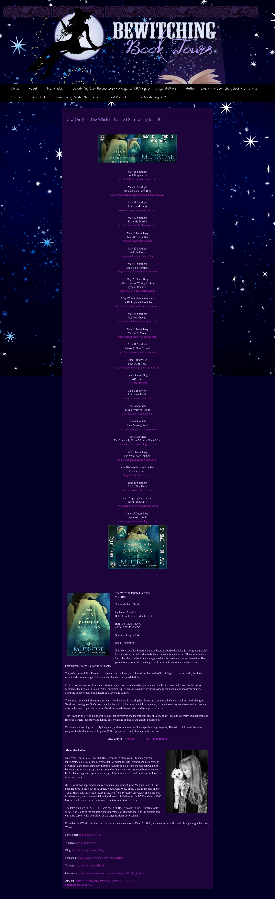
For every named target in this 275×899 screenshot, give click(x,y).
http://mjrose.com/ (85, 842)
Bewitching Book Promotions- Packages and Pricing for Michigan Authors (125, 88)
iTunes (146, 739)
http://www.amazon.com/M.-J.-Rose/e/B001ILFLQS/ (105, 880)
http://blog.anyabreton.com (137, 240)
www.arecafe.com (138, 382)
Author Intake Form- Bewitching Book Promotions (221, 88)
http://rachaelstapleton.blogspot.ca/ (137, 459)
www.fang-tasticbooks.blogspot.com (137, 521)
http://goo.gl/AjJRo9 (90, 834)
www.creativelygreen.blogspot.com (137, 444)
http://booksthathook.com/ (137, 490)
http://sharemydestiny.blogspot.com (137, 225)
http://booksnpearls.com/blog (137, 256)
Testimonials (118, 97)
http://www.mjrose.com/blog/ (88, 850)
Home (15, 88)
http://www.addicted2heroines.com (137, 271)
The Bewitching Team (152, 97)
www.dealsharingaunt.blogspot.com (137, 429)
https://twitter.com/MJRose (89, 865)
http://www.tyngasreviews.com (137, 290)
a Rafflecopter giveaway (78, 884)
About (33, 88)
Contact (16, 97)
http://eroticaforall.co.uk (137, 475)
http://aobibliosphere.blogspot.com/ (137, 179)
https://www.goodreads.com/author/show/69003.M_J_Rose (111, 873)
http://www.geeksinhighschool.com (137, 352)
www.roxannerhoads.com (138, 398)
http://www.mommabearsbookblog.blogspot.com (137, 194)
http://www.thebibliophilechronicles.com (137, 306)
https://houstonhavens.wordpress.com (137, 321)
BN (138, 739)
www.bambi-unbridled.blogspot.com (137, 505)
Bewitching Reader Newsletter (78, 97)
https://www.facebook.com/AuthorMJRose (101, 857)
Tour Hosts (39, 97)
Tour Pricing (55, 88)
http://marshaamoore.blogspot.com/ (137, 336)
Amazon (130, 739)
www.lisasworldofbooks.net (137, 413)
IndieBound (160, 739)
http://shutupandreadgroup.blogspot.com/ (137, 367)
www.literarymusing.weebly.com (137, 210)
